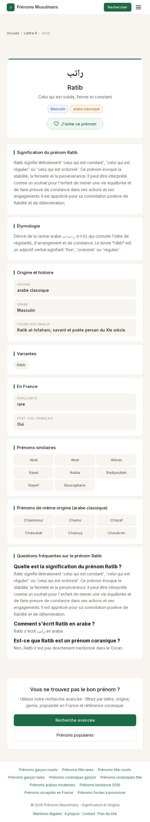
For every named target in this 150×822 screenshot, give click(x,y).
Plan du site (107, 814)
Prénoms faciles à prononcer (102, 792)
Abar (75, 460)
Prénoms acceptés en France (48, 792)
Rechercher (117, 7)
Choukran (116, 533)
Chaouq (75, 533)
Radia (75, 472)
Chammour (33, 520)
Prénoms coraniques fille (121, 777)
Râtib (21, 365)
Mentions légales (47, 814)
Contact (88, 814)
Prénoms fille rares (77, 770)
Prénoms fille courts (114, 770)
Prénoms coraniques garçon (72, 777)
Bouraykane (75, 485)
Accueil (13, 33)
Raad (33, 472)
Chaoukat (33, 533)
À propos (72, 814)
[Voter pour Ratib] (75, 123)
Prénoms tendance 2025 (100, 785)
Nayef (33, 485)
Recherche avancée (75, 720)
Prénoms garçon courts (38, 770)
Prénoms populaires (75, 735)
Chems (75, 520)
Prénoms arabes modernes (52, 785)
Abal (34, 460)
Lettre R (30, 33)
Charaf (116, 520)
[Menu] (138, 7)
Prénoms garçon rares (26, 777)
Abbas (116, 460)
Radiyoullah (116, 472)
